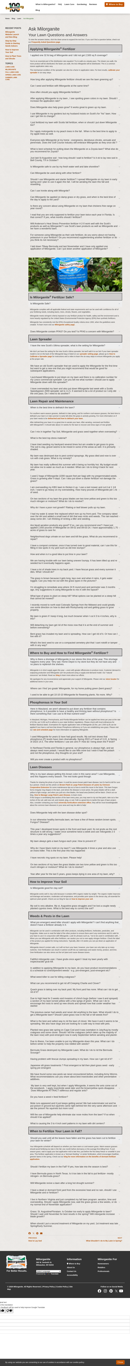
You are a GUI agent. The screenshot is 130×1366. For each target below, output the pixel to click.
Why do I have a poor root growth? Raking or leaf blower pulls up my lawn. (68, 507)
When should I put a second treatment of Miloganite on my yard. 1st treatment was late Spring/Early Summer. (74, 1224)
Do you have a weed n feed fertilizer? (49, 1097)
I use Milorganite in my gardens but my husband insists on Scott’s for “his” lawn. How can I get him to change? (73, 114)
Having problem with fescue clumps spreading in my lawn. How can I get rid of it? (71, 1059)
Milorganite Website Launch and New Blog (12, 34)
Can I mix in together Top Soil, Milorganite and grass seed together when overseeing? (73, 431)
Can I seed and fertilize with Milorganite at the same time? (59, 86)
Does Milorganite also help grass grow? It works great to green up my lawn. (68, 107)
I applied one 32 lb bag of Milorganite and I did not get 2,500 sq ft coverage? (68, 55)
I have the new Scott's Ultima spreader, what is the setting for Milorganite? (67, 345)
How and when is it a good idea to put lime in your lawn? (58, 554)
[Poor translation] (9, 1311)
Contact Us (71, 1271)
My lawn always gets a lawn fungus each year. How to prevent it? (63, 841)
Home (7, 18)
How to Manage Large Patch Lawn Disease (52, 795)
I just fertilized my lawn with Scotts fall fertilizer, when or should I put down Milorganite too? (73, 123)
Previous (32, 1238)
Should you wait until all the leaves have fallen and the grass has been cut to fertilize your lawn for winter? (73, 1139)
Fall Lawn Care (12, 72)
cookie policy (78, 1362)
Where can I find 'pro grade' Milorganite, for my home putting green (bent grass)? (71, 688)
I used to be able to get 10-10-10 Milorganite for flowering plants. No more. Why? (71, 694)
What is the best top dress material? (48, 438)
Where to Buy (114, 4)
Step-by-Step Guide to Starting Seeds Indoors (12, 43)
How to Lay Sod (35, 1241)
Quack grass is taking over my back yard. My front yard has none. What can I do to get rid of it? (74, 990)
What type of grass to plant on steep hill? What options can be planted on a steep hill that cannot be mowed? (73, 597)
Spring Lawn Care (13, 75)
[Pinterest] (37, 1233)
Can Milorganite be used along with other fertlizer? (55, 173)
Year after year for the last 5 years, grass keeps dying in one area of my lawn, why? (72, 874)
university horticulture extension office (74, 803)
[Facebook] (29, 1233)
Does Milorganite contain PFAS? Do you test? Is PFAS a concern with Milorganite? (72, 331)
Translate (52, 1274)
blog (58, 675)
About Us (71, 1267)
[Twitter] (116, 1292)
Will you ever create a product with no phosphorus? (56, 759)
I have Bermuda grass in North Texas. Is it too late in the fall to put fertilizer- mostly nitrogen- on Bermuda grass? (72, 1174)
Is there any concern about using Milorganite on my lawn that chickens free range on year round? (73, 207)
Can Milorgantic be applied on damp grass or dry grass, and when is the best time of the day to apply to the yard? (73, 198)
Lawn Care (69, 4)
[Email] (41, 1233)
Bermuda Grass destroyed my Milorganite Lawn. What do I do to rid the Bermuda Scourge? (71, 1051)
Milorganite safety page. (65, 325)
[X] (33, 1233)
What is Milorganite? (45, 4)
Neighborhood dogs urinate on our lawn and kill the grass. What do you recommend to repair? (73, 537)
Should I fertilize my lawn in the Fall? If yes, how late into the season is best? (69, 1166)
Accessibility (72, 1275)
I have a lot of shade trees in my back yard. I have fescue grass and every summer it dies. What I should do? (73, 570)
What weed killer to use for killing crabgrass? (53, 977)
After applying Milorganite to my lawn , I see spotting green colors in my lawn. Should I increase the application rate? (73, 99)
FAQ (60, 4)
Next (120, 1238)
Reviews (93, 4)
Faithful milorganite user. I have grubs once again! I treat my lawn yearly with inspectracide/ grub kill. (69, 960)
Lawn (19, 18)
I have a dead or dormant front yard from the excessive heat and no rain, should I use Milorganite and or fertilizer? (73, 1191)
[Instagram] (106, 1292)
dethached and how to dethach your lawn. (65, 418)
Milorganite (10, 69)
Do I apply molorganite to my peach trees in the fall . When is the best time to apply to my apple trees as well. (73, 132)
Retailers (101, 1267)
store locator (111, 679)
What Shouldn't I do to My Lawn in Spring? (104, 1241)
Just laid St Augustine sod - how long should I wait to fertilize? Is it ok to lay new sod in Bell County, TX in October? (74, 159)
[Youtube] (121, 1292)
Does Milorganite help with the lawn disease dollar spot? (58, 812)
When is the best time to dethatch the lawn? (52, 407)
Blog (38, 10)
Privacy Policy (49, 1287)
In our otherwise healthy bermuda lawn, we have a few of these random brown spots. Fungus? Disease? (73, 820)
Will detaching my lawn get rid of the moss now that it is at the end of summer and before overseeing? (71, 626)
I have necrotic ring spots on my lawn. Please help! (56, 857)
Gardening (82, 4)
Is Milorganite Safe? (40, 303)
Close (120, 1362)
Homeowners (103, 1264)
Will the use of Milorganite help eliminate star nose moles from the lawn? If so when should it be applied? (72, 1115)
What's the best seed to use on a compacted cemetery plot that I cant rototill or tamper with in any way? (74, 644)
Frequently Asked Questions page (45, 42)
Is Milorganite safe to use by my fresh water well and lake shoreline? (64, 166)
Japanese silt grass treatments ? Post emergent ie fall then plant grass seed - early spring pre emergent (72, 1066)
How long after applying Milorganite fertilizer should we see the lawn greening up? (71, 79)
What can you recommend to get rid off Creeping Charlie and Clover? (65, 983)
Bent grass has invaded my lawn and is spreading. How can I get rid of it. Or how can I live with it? (74, 635)
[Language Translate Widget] (48, 1271)
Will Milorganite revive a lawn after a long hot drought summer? (62, 1183)
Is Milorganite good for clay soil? (46, 888)
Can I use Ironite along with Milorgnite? (50, 190)
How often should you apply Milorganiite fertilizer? (55, 92)
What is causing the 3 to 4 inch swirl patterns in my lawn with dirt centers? (67, 1123)
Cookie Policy (62, 1287)
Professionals (103, 1271)
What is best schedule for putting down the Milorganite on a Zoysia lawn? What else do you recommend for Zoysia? (74, 150)
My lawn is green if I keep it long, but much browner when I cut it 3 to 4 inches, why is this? (73, 617)
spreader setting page (89, 354)
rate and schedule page (43, 730)
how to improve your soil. (82, 899)
